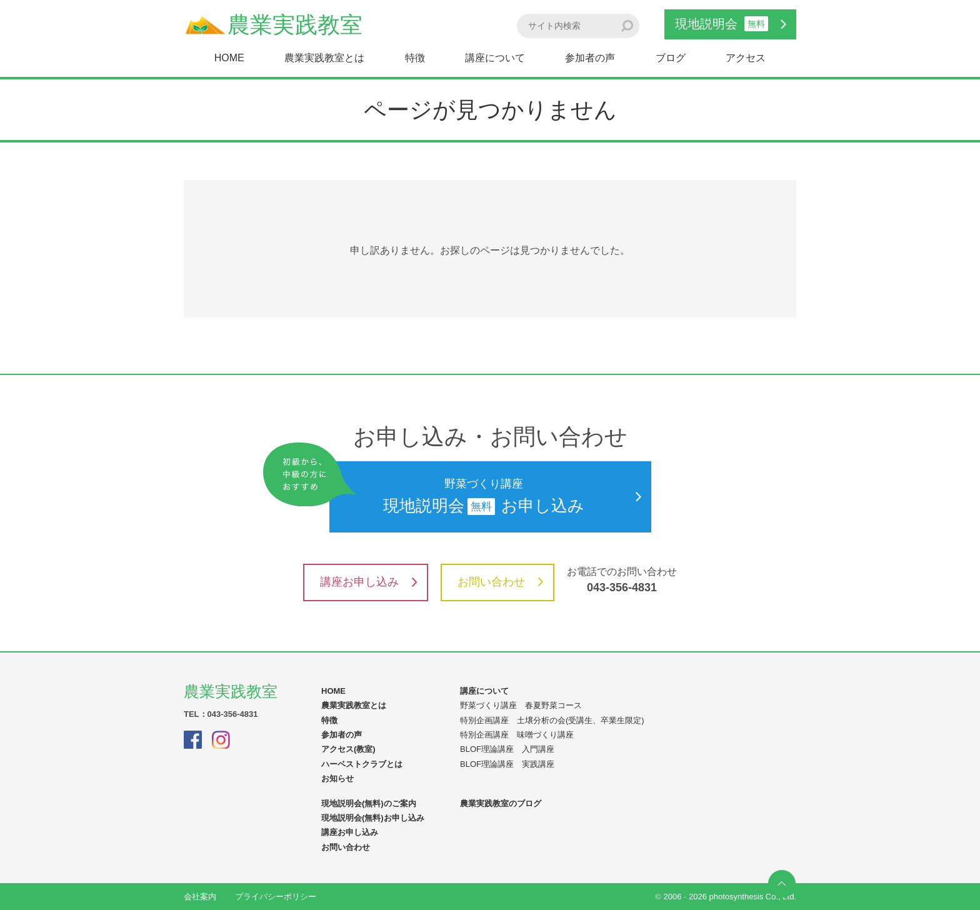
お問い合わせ (500, 582)
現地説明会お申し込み (485, 496)
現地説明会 (730, 23)
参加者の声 (590, 57)
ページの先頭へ (782, 884)
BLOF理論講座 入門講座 (507, 749)
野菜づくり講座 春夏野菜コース (521, 705)
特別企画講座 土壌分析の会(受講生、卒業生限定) (552, 720)
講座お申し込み (368, 582)
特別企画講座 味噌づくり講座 (517, 734)
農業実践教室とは (324, 57)
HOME (229, 57)
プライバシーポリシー (275, 896)
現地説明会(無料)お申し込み (372, 817)
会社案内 (200, 896)
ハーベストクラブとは (361, 764)
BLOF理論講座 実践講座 (507, 764)
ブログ (671, 57)
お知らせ (337, 778)
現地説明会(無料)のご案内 (368, 803)
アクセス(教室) (348, 749)
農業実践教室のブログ (500, 803)
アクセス (746, 57)
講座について (495, 57)
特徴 (415, 57)
